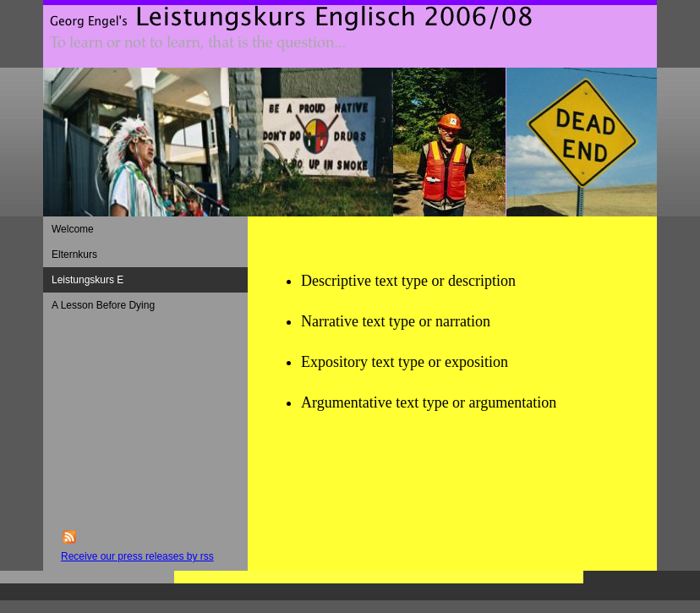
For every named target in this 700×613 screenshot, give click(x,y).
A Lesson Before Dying (103, 305)
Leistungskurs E (87, 280)
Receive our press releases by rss (137, 556)
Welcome (73, 229)
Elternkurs (74, 254)
